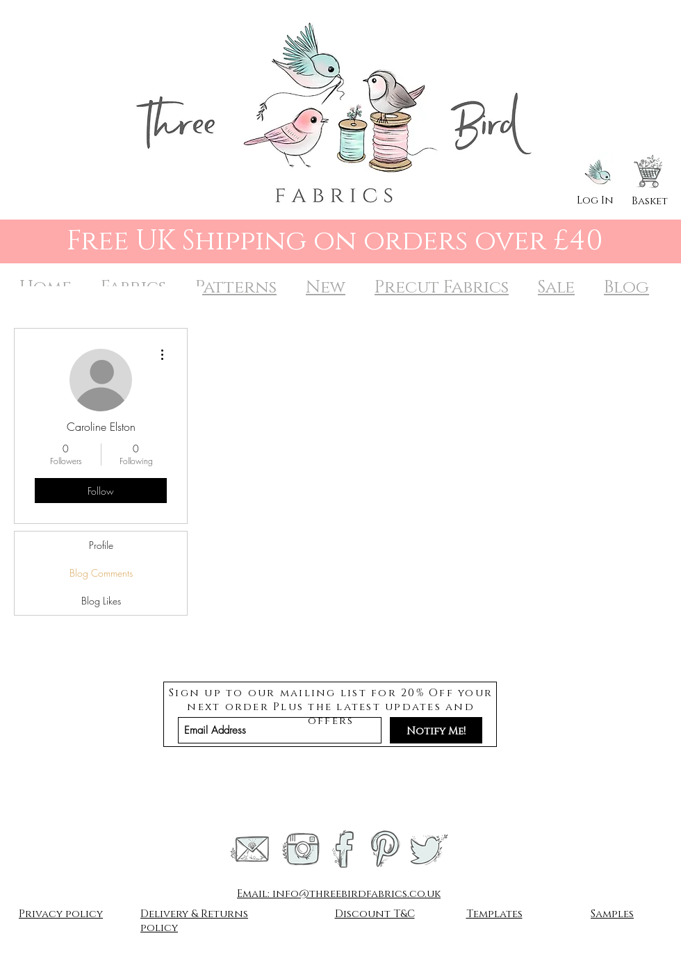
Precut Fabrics (442, 287)
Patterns (236, 287)
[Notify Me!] (436, 730)
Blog (626, 287)
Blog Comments (101, 572)
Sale (556, 287)
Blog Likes (101, 600)
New (325, 287)
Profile (101, 545)
